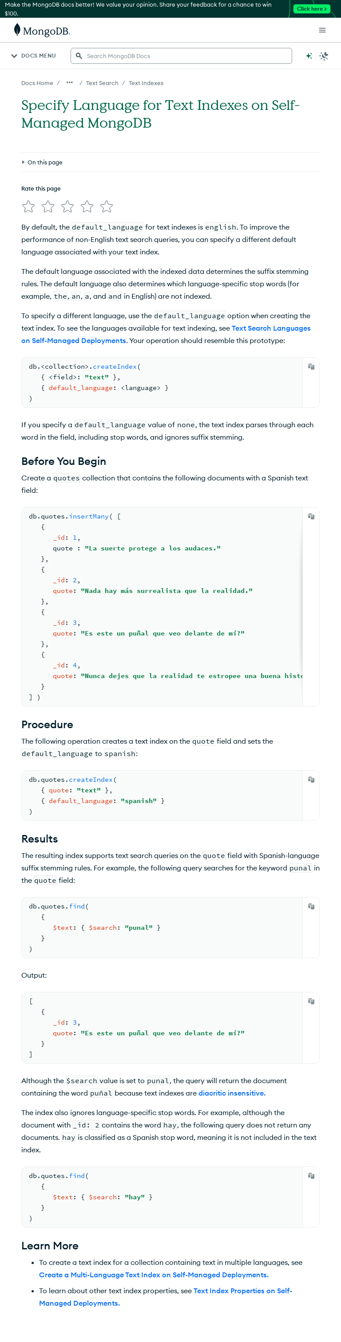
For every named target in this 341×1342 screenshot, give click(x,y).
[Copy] (311, 366)
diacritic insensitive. (232, 1092)
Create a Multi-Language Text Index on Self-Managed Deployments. (154, 1274)
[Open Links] (322, 30)
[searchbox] (181, 56)
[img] (28, 206)
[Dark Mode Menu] (324, 56)
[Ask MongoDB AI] (309, 56)
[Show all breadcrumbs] (69, 82)
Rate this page (41, 188)
